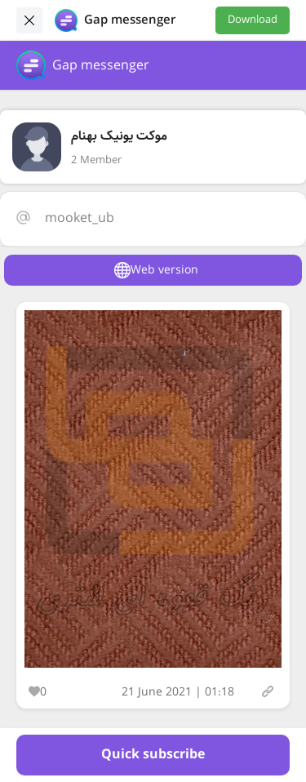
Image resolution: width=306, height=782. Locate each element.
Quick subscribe (153, 754)
